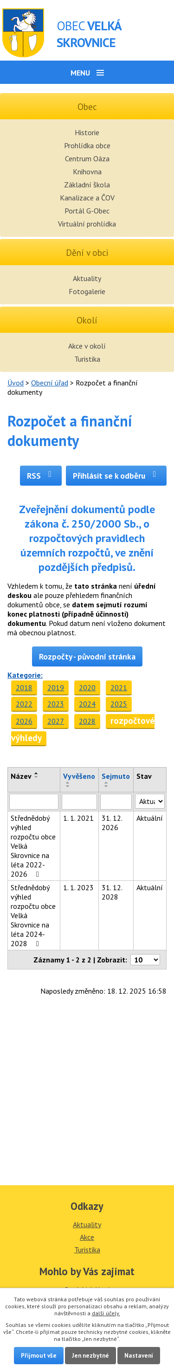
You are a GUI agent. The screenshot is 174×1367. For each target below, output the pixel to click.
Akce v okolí (87, 345)
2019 (55, 687)
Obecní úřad (49, 382)
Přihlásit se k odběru (116, 475)
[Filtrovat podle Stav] (150, 801)
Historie (87, 132)
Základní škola (87, 184)
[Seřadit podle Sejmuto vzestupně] (107, 782)
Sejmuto (116, 776)
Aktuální (149, 818)
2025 (118, 703)
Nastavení (138, 1356)
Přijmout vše (39, 1356)
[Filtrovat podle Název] (33, 802)
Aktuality (87, 278)
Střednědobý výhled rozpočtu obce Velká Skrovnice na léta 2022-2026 (33, 846)
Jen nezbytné (90, 1356)
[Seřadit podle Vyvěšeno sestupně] (68, 786)
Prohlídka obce (87, 145)
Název (21, 776)
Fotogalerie (87, 291)
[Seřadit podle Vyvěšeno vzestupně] (68, 782)
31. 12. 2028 (112, 892)
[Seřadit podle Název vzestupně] (37, 773)
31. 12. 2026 (112, 822)
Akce (87, 1237)
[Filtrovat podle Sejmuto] (116, 802)
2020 (87, 687)
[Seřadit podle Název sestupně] (37, 777)
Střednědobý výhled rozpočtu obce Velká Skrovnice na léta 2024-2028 (33, 915)
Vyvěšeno (79, 776)
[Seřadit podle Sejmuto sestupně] (107, 786)
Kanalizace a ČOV (87, 197)
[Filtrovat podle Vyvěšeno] (79, 802)
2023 (55, 703)
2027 (55, 721)
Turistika (87, 359)
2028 (87, 721)
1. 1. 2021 (78, 818)
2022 (24, 703)
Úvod (15, 382)
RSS (41, 475)
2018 (24, 687)
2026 (24, 721)
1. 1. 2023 (78, 887)
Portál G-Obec (87, 210)
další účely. (106, 1313)
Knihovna (87, 171)
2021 (118, 687)
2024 (87, 703)
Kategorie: (25, 675)
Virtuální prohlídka (87, 223)
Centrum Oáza (87, 158)
